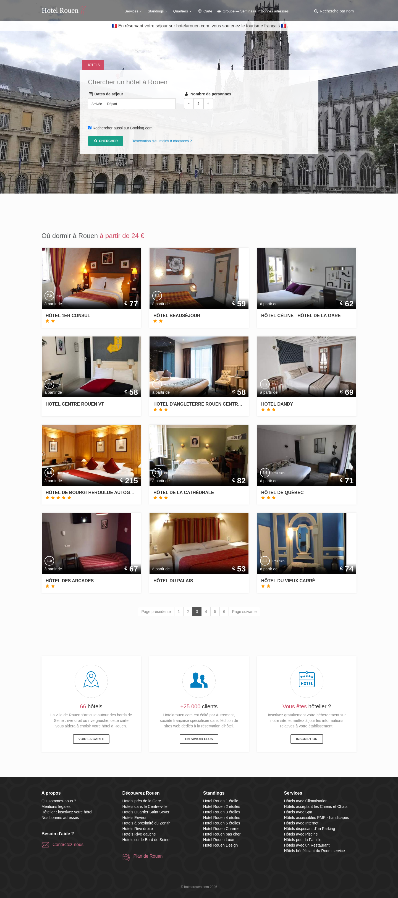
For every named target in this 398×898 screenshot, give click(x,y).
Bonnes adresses (275, 11)
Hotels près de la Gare (141, 801)
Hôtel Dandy (277, 404)
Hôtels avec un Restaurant (307, 845)
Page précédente (156, 611)
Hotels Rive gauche (139, 834)
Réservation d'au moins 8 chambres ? (162, 141)
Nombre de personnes (207, 94)
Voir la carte (91, 739)
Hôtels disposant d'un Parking (309, 828)
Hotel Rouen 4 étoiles (221, 817)
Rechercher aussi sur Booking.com (123, 128)
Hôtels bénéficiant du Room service (314, 851)
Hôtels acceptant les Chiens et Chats (316, 806)
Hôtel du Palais (173, 580)
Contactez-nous (68, 844)
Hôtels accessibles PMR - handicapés (316, 817)
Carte (204, 11)
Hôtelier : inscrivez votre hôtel (66, 812)
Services (134, 11)
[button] (333, 11)
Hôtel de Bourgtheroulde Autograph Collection (109, 492)
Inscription (306, 739)
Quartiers (183, 11)
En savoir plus (199, 739)
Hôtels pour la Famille (302, 839)
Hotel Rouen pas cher (221, 834)
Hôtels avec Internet (301, 823)
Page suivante (244, 611)
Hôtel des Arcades (70, 580)
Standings (158, 11)
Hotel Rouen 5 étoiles (221, 823)
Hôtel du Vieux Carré (288, 580)
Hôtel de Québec (282, 492)
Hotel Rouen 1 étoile (220, 801)
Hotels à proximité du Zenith (146, 823)
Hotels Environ (135, 817)
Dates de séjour (105, 94)
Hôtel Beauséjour (176, 315)
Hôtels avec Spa (298, 812)
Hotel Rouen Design (220, 845)
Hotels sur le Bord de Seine (145, 839)
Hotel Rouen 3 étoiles (221, 812)
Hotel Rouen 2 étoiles (221, 806)
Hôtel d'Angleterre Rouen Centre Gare (204, 404)
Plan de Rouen (148, 856)
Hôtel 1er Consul (68, 315)
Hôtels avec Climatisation (306, 801)
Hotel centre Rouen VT (75, 404)
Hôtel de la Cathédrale (183, 492)
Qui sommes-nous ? (58, 801)
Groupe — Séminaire (236, 11)
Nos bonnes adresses (60, 817)
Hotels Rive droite (137, 828)
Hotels (93, 65)
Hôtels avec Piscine (301, 834)
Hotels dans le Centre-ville (144, 806)
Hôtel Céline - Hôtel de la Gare (301, 315)
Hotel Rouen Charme (221, 828)
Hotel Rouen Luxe (218, 839)
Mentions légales (55, 806)
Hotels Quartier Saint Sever (145, 812)
